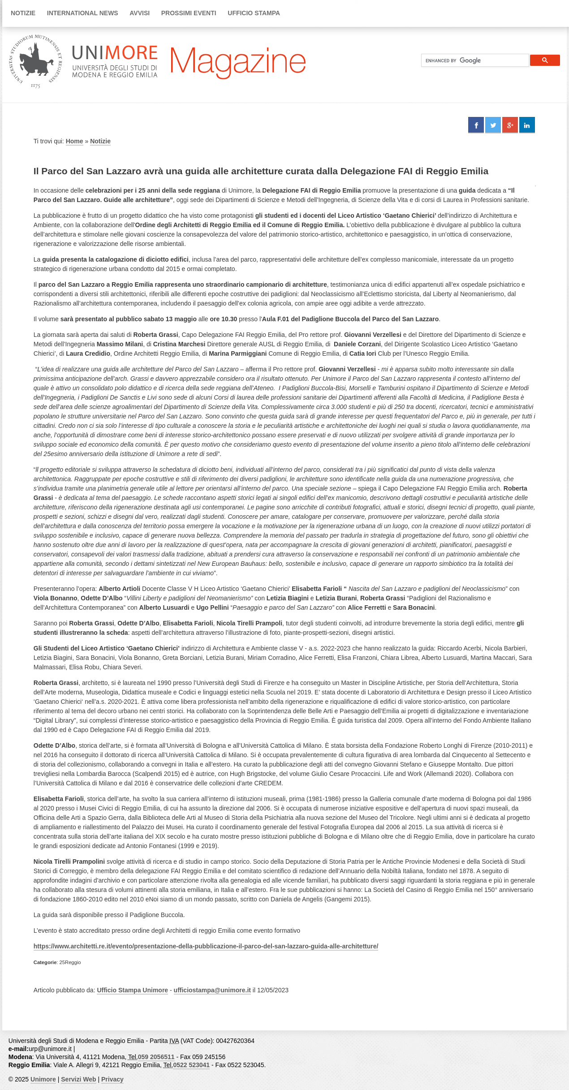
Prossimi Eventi (188, 13)
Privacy (112, 1079)
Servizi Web (78, 1079)
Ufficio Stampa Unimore (132, 990)
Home (74, 141)
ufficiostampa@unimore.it (212, 990)
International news (82, 13)
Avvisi (139, 13)
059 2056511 (156, 1056)
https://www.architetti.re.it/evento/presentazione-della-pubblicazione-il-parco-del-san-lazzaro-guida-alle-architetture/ (206, 946)
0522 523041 (191, 1064)
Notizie (23, 13)
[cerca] (471, 60)
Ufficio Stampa (254, 13)
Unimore (43, 1079)
